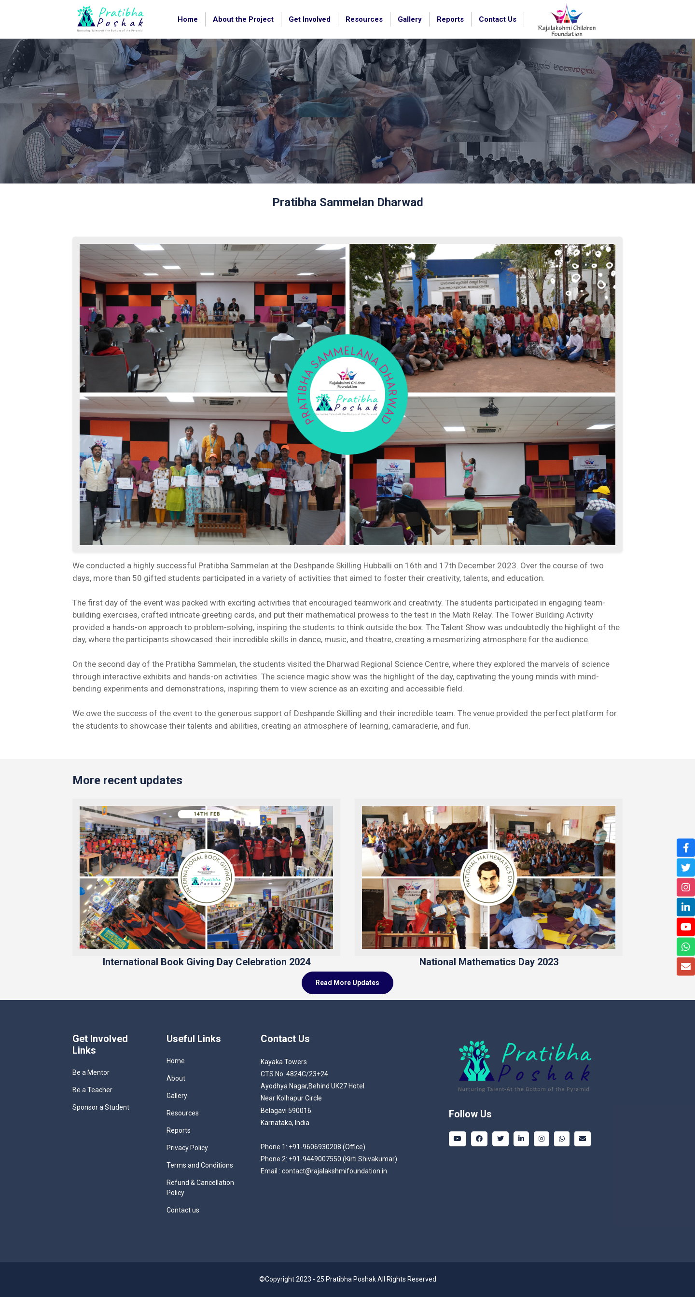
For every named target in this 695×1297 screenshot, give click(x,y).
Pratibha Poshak (351, 1279)
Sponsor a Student (100, 1107)
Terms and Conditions (200, 1165)
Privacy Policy (187, 1148)
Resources (364, 19)
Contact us (183, 1210)
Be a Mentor (91, 1072)
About (176, 1078)
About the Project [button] (243, 19)
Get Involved (310, 19)
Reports (179, 1130)
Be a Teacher (92, 1090)
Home (188, 19)
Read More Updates (347, 983)
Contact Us (497, 19)
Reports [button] (450, 19)
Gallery (410, 19)
